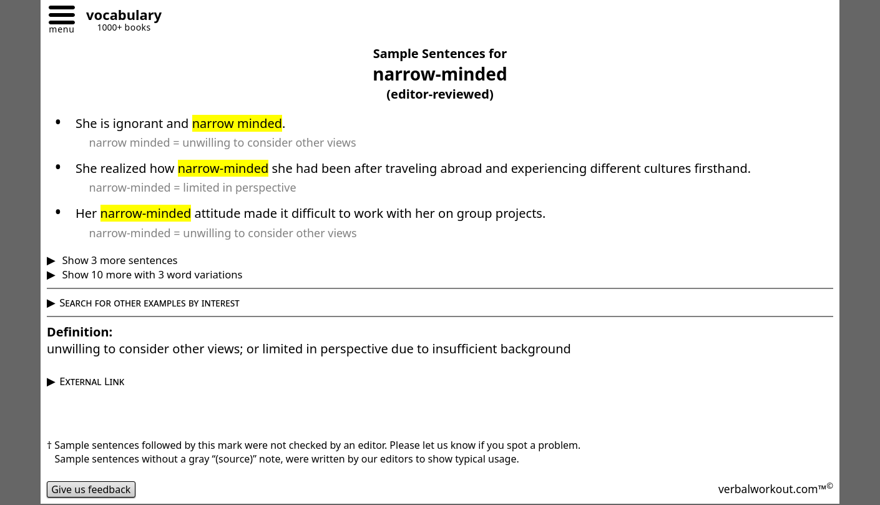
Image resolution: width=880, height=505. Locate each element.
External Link (91, 381)
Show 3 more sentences (118, 260)
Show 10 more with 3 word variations (150, 274)
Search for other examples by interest (149, 302)
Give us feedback (91, 489)
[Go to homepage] (119, 16)
